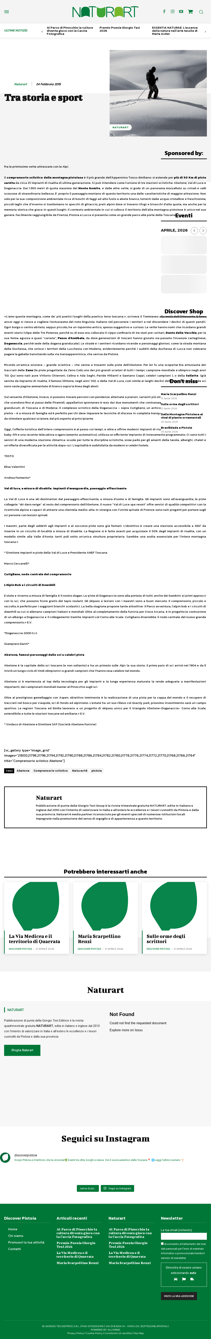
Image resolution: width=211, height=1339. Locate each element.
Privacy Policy (75, 1333)
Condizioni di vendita (117, 1333)
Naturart (20, 84)
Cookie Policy (94, 1333)
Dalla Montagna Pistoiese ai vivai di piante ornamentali (182, 416)
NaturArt (121, 127)
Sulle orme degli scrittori (180, 404)
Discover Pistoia (20, 949)
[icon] (190, 12)
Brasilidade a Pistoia (176, 427)
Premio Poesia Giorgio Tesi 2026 (120, 29)
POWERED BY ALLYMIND (105, 1329)
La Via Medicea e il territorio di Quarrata (34, 938)
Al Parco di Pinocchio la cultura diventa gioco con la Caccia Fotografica (70, 30)
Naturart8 (80, 771)
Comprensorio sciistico (51, 771)
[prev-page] (42, 31)
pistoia (96, 771)
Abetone (23, 771)
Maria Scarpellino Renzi (178, 394)
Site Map (138, 1333)
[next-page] (205, 31)
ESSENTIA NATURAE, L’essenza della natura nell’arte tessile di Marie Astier (175, 30)
